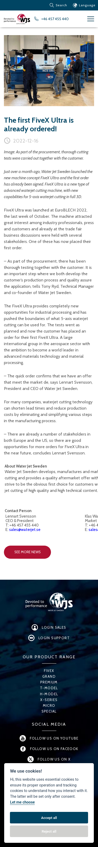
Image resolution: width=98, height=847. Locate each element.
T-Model (49, 688)
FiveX (49, 671)
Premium (49, 682)
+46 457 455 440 (55, 19)
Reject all (49, 831)
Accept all (49, 818)
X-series (48, 700)
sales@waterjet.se (25, 529)
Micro (49, 705)
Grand (49, 676)
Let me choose (22, 802)
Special (49, 711)
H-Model (49, 694)
